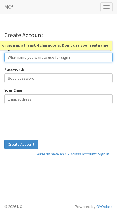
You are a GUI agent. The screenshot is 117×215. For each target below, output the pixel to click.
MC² (8, 7)
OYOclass (104, 206)
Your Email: (14, 90)
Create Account (21, 144)
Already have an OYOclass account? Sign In (73, 154)
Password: (14, 69)
